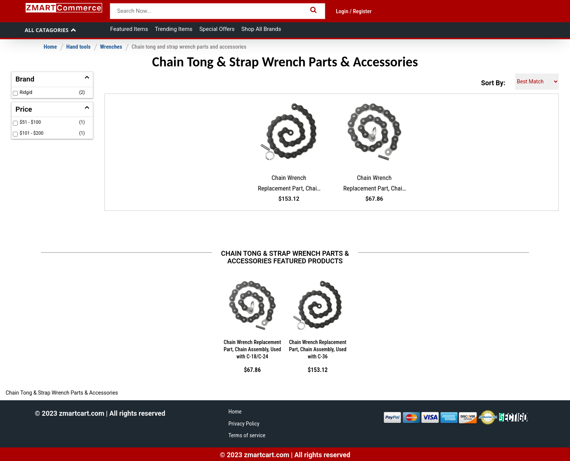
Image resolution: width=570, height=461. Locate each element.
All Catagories (46, 30)
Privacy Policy (243, 423)
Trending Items (174, 29)
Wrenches (111, 46)
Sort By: (493, 83)
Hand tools (78, 46)
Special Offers (217, 29)
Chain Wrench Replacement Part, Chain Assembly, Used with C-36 (288, 184)
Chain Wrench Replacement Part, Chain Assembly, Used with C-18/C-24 (374, 184)
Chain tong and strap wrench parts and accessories (189, 46)
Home (50, 46)
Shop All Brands (261, 29)
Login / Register (354, 11)
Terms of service (246, 435)
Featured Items (129, 29)
